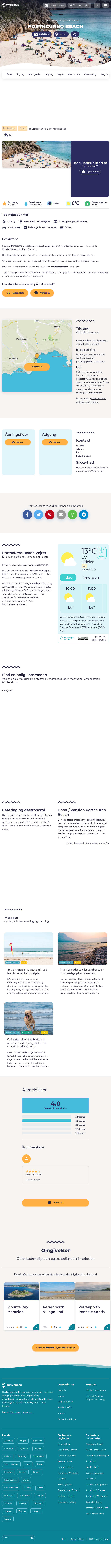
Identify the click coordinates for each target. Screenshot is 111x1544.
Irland (27, 1464)
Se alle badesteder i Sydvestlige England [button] (55, 1348)
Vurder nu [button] (42, 292)
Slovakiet (23, 1503)
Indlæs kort (37, 367)
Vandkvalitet (97, 471)
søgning (80, 393)
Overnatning (90, 74)
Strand (24, 962)
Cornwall (75, 20)
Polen (40, 1488)
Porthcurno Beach (94, 1444)
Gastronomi (74, 74)
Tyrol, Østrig (64, 1444)
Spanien (8, 1511)
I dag (68, 577)
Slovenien (38, 1503)
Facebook (15, 1412)
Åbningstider (34, 74)
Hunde (36, 1032)
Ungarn (36, 1511)
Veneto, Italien (65, 1461)
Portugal (8, 1496)
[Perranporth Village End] (57, 1291)
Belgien (22, 1441)
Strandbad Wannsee (95, 1490)
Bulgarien (37, 1441)
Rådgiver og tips (12, 962)
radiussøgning (95, 393)
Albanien (8, 1441)
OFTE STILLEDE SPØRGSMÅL (66, 1405)
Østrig (28, 1488)
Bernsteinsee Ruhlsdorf (96, 1508)
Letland (22, 1472)
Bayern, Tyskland (65, 1467)
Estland (38, 1449)
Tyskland (24, 1449)
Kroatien (8, 1472)
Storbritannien (39, 20)
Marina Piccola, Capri (95, 1450)
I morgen (91, 577)
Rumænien (25, 1496)
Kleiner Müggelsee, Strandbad (94, 1476)
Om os (61, 1396)
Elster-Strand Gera (94, 1514)
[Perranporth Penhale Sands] (92, 1291)
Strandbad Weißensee (96, 1496)
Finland (7, 1456)
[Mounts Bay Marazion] (21, 1291)
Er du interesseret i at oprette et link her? (87, 843)
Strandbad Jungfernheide (92, 1464)
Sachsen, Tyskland (66, 1496)
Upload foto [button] (15, 292)
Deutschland (26, 1032)
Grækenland (38, 1456)
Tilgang (20, 74)
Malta (26, 1480)
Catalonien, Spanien (67, 1450)
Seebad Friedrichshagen (97, 1456)
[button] (54, 5)
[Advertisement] (55, 102)
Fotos (9, 74)
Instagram (28, 1412)
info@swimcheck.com (95, 1390)
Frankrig (22, 1456)
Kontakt (61, 1413)
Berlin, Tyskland (65, 1485)
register (18, 442)
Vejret (61, 74)
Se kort (61, 34)
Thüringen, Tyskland (67, 1502)
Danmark (8, 1449)
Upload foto (90, 171)
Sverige (40, 1496)
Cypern (7, 1519)
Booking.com (6, 690)
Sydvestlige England (58, 20)
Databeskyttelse (77, 1539)
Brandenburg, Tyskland (68, 1490)
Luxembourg (10, 1480)
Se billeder (41, 34)
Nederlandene (11, 1488)
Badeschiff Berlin (93, 1502)
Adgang (49, 74)
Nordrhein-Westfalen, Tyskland (68, 1476)
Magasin (105, 74)
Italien (40, 1464)
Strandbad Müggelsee (96, 1485)
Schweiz (8, 1503)
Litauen (36, 1472)
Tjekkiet (22, 1511)
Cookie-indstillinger (67, 1419)
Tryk (63, 1539)
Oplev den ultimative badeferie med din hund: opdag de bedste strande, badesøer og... (27, 1043)
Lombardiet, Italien (67, 1456)
